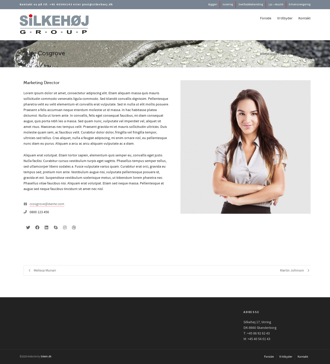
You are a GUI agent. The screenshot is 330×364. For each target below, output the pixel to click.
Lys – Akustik (275, 4)
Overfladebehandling (250, 4)
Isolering (228, 4)
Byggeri (212, 4)
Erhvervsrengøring (300, 4)
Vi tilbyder (284, 18)
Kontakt (304, 18)
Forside (265, 18)
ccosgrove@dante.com (47, 204)
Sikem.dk (46, 356)
